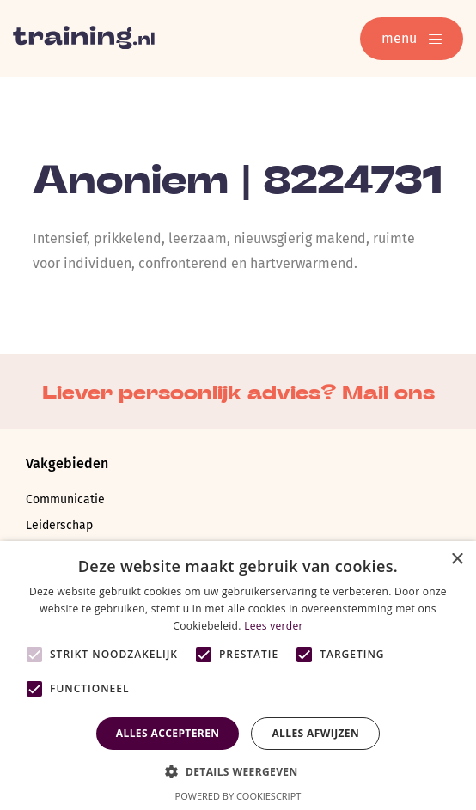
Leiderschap (59, 525)
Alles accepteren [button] (168, 733)
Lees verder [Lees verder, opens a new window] (273, 625)
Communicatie (65, 499)
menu (411, 38)
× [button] (456, 559)
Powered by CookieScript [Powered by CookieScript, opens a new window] (238, 795)
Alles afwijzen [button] (315, 733)
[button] (237, 770)
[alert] (238, 675)
